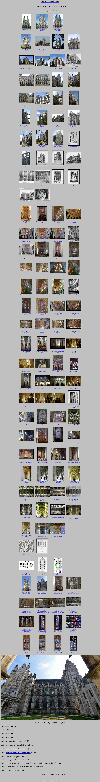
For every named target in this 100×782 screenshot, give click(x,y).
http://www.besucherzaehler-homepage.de (50, 780)
